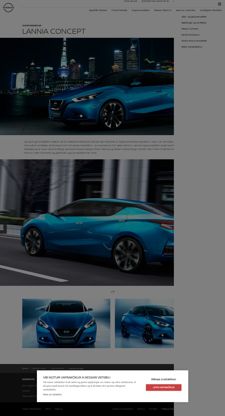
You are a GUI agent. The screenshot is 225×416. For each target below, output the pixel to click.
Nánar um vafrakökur (52, 394)
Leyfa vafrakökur (163, 387)
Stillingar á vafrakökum (163, 379)
